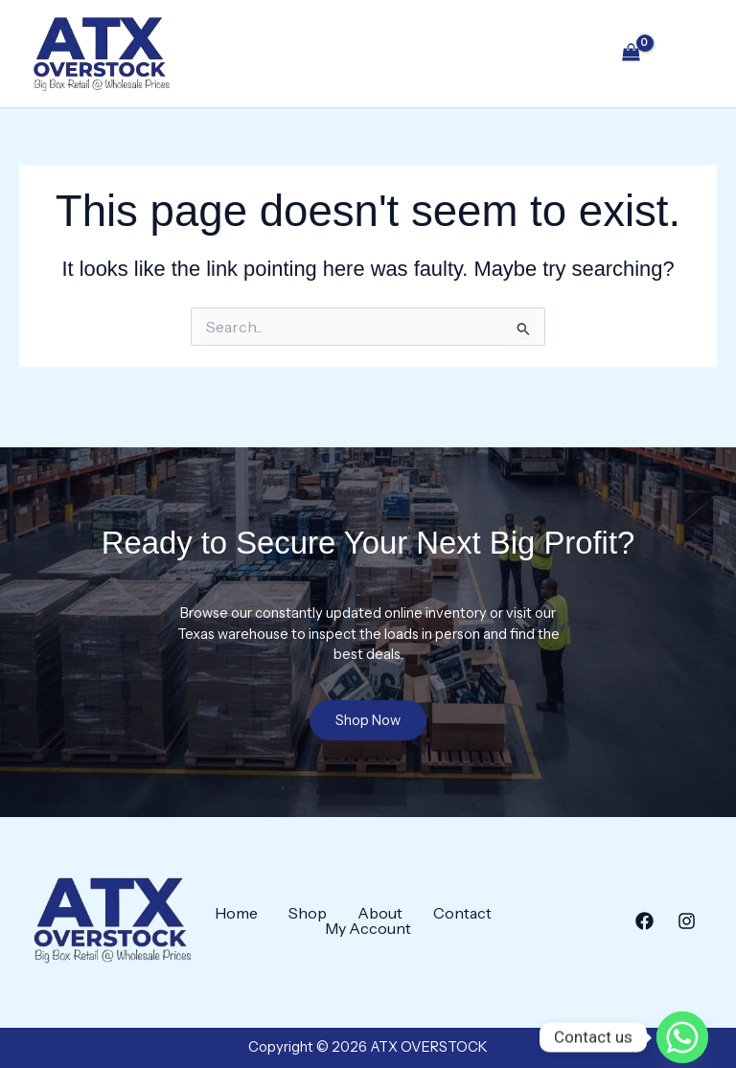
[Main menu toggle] (686, 55)
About (379, 912)
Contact (462, 912)
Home (236, 912)
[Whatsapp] (682, 1018)
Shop (307, 912)
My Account (368, 928)
